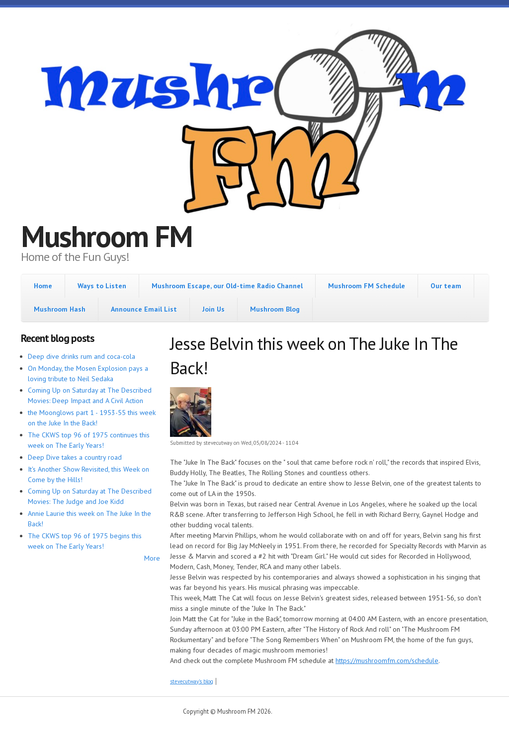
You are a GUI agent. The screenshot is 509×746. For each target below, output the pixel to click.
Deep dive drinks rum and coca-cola (81, 356)
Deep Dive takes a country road (75, 457)
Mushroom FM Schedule (366, 285)
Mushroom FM (106, 236)
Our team (445, 285)
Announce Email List (144, 309)
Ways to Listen (102, 285)
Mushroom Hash (59, 309)
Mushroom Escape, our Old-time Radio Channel (227, 285)
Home (43, 285)
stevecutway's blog (191, 681)
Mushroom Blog (275, 309)
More (152, 558)
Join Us (213, 309)
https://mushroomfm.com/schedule (387, 660)
